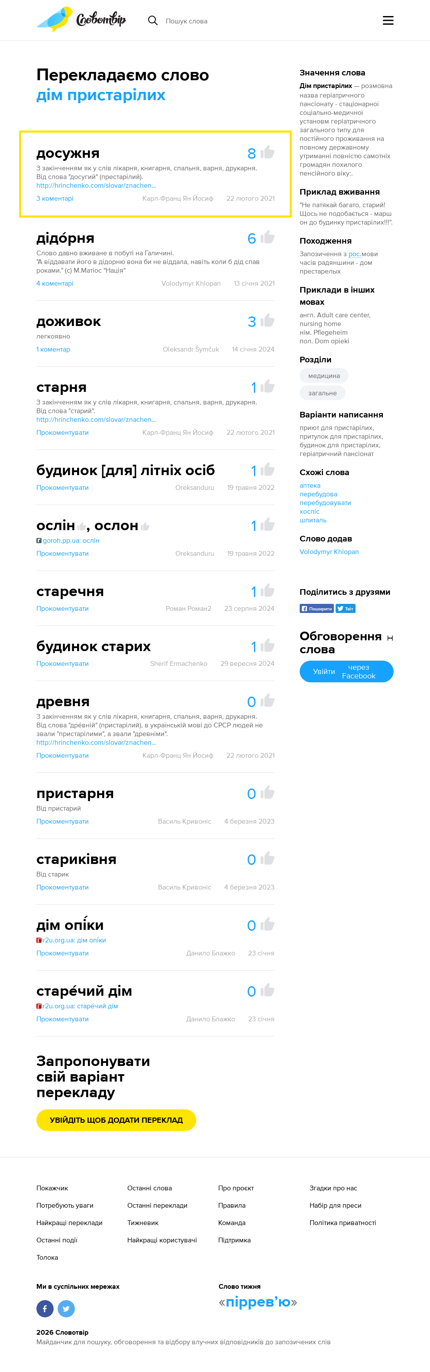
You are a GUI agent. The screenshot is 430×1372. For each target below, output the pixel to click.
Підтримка (234, 1240)
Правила (232, 1205)
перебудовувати (325, 502)
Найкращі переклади (69, 1222)
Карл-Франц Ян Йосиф (177, 198)
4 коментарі (55, 283)
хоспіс (310, 511)
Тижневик (142, 1222)
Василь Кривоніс (184, 821)
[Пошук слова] (232, 20)
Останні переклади (157, 1205)
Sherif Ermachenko (178, 663)
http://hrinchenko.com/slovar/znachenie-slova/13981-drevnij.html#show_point (97, 742)
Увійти (346, 671)
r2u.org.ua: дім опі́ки (71, 940)
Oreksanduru (194, 487)
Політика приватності (343, 1222)
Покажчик (52, 1188)
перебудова (318, 494)
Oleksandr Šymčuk (191, 349)
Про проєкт (236, 1188)
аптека (310, 485)
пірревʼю (258, 1302)
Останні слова (149, 1188)
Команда (232, 1222)
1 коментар (53, 349)
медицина (324, 375)
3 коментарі (55, 198)
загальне (322, 393)
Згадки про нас (333, 1188)
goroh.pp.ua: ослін (68, 540)
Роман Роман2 (188, 608)
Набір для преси (336, 1205)
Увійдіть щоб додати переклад (116, 1120)
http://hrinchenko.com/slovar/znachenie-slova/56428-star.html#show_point (97, 419)
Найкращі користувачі (162, 1240)
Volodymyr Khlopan (329, 551)
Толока (47, 1257)
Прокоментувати (62, 432)
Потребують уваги (65, 1205)
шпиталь (313, 520)
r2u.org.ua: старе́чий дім (77, 1006)
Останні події (57, 1240)
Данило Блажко (210, 953)
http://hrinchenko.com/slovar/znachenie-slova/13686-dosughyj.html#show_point (97, 185)
